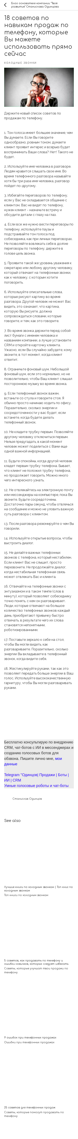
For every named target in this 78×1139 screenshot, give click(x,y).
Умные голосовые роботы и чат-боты (36, 786)
